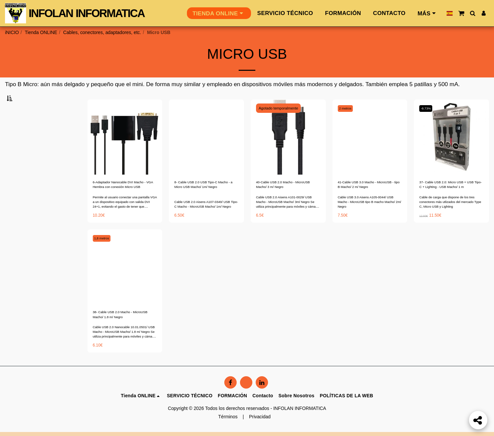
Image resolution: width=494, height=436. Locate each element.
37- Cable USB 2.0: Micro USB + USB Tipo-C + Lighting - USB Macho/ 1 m (451, 204)
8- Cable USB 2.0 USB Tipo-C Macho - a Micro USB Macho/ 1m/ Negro (205, 204)
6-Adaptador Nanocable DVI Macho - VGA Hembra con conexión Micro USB (122, 204)
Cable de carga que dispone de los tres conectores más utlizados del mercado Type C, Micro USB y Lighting (451, 222)
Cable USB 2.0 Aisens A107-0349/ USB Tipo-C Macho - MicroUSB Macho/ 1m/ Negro (202, 222)
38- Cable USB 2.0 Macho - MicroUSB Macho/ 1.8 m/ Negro (121, 338)
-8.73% (428, 125)
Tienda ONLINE (41, 32)
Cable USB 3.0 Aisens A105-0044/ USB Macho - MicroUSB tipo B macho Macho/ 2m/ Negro (369, 222)
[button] (461, 13)
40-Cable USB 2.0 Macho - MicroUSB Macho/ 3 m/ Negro (286, 203)
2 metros (347, 125)
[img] (125, 153)
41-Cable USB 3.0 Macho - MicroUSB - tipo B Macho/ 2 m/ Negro (369, 204)
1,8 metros (104, 259)
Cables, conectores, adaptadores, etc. (102, 32)
